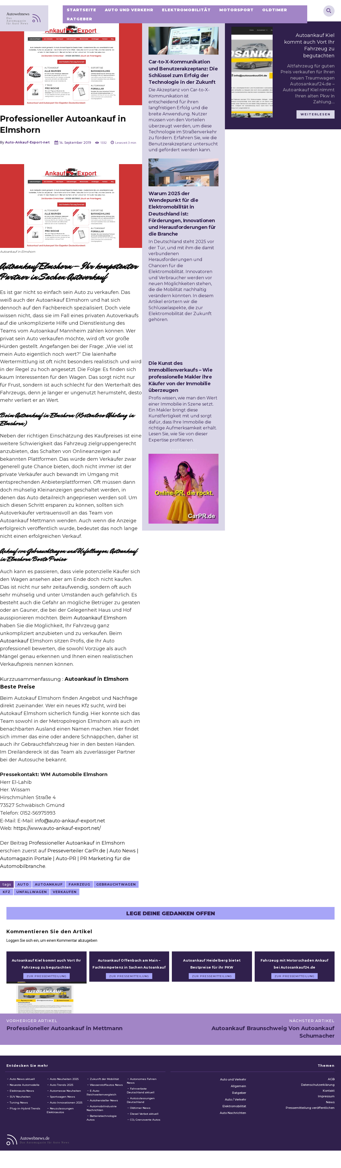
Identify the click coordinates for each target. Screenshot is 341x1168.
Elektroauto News (22, 1097)
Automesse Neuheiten (65, 1097)
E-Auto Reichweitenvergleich (101, 1099)
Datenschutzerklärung (318, 1092)
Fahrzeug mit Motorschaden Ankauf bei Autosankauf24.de (294, 966)
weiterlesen (316, 114)
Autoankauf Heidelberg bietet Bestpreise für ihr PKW (211, 966)
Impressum (326, 1103)
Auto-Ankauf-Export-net (27, 142)
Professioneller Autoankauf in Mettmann (64, 1035)
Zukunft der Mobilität (104, 1085)
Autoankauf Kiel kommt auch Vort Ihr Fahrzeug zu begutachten (46, 966)
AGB (331, 1086)
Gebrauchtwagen (116, 884)
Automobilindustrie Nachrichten (102, 1114)
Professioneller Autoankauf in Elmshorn (77, 843)
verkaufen (65, 892)
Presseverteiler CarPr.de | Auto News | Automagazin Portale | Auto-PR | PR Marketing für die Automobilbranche (69, 858)
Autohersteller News (104, 1107)
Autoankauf (14, 641)
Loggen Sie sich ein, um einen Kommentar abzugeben (51, 940)
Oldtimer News (140, 1114)
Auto (23, 884)
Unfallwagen (31, 892)
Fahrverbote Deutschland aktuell (140, 1097)
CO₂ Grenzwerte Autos (145, 1126)
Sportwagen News (62, 1103)
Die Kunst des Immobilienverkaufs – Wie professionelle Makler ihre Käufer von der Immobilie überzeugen (180, 376)
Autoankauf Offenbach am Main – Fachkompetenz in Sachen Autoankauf (129, 966)
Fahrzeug (79, 884)
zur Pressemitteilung (46, 983)
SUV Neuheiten (20, 1103)
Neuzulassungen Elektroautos (60, 1117)
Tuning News (19, 1109)
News (330, 1109)
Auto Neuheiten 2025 (64, 1085)
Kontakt (329, 1097)
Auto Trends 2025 (61, 1091)
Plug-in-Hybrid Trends (25, 1115)
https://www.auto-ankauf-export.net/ (57, 828)
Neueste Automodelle (24, 1091)
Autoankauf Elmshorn (100, 618)
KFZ (6, 892)
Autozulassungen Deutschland (141, 1106)
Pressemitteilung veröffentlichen (310, 1114)
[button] (328, 10)
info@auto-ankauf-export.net (70, 821)
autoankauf (49, 884)
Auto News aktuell (22, 1085)
